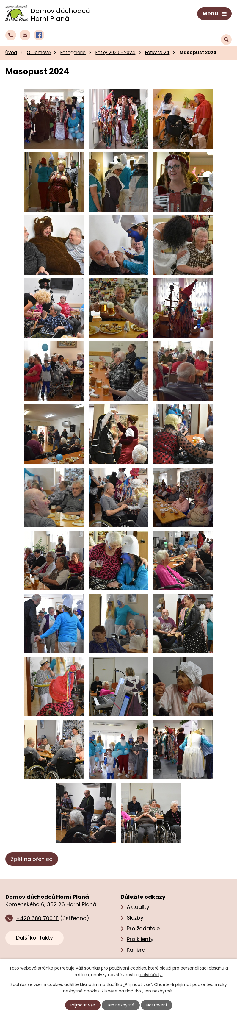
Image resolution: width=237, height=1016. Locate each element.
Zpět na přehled (32, 858)
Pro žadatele (143, 927)
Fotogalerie (73, 51)
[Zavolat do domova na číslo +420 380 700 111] (10, 34)
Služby (135, 916)
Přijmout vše (82, 1005)
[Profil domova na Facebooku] (39, 34)
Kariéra (136, 949)
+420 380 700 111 (37, 917)
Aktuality (138, 906)
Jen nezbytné (121, 1005)
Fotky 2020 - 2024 (115, 51)
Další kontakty (34, 936)
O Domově (39, 51)
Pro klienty (140, 938)
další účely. (151, 974)
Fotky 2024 (157, 51)
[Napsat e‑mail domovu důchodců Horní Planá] (25, 34)
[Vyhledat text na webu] (226, 34)
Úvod (11, 51)
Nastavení (157, 1005)
